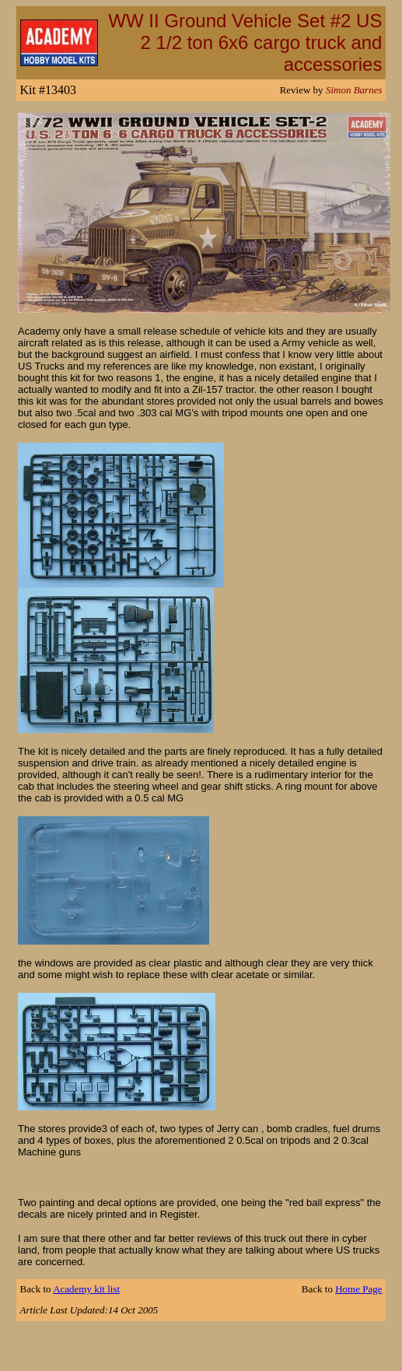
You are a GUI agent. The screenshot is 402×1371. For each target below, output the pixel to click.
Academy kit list (86, 1289)
